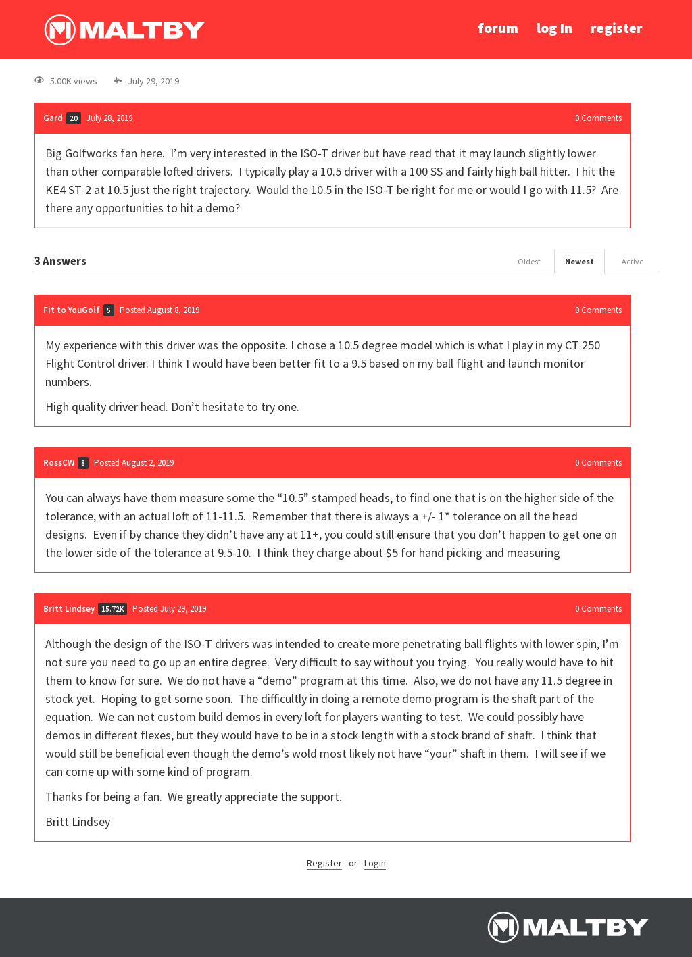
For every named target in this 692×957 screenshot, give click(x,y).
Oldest (529, 261)
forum (498, 28)
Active (632, 261)
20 (74, 118)
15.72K (112, 609)
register (617, 28)
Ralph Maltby (124, 30)
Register (324, 863)
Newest (579, 261)
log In (554, 28)
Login (375, 863)
